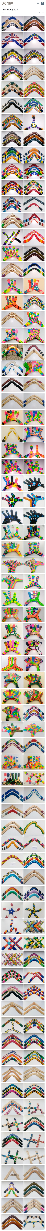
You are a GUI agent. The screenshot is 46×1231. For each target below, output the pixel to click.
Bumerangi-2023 (10, 9)
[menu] (42, 3)
